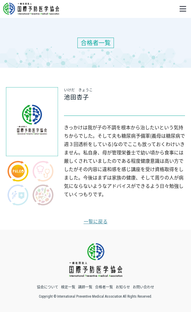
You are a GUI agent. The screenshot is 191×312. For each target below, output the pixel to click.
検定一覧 (68, 287)
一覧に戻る (96, 221)
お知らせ (123, 287)
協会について (47, 287)
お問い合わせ (143, 287)
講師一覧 (85, 287)
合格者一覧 (104, 287)
